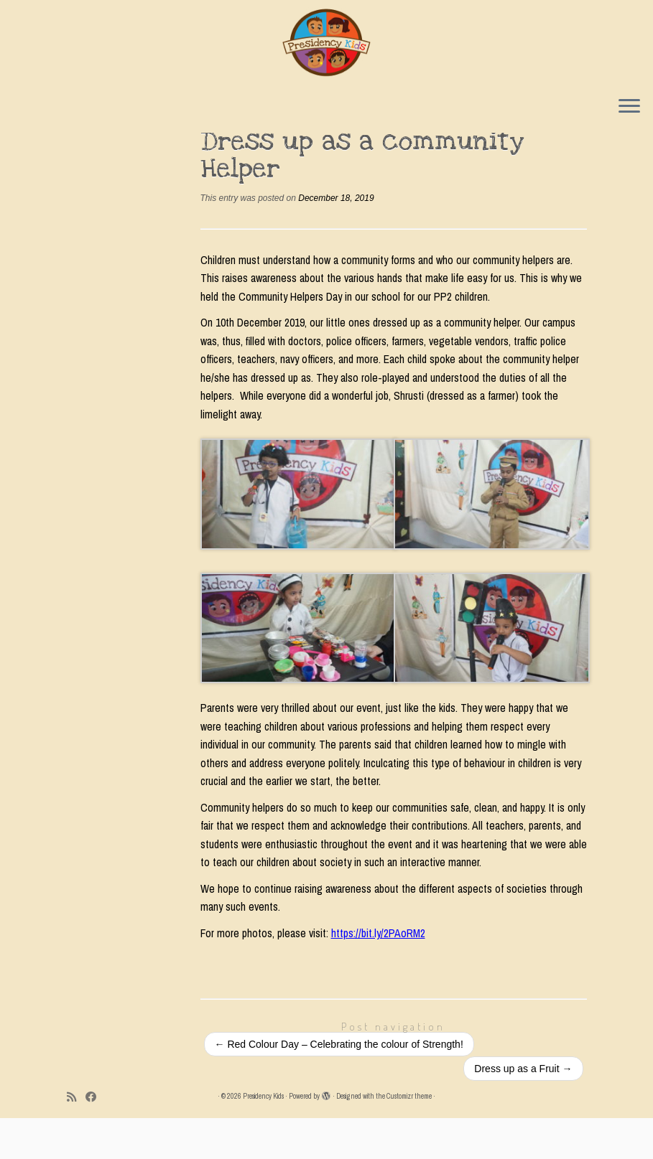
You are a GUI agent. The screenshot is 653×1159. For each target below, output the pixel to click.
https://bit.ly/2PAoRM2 (378, 974)
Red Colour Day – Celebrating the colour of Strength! (339, 1085)
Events (119, 145)
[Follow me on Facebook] (95, 1137)
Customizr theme (409, 1137)
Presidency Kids (263, 1137)
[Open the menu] (629, 108)
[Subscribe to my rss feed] (76, 1137)
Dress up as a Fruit (523, 1109)
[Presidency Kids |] (326, 43)
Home (80, 145)
